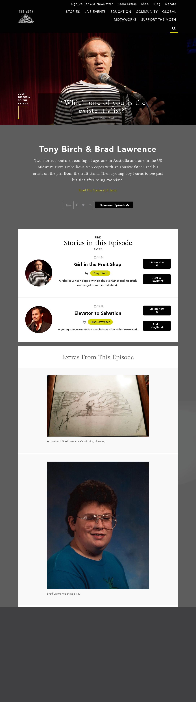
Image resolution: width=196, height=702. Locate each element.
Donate (171, 4)
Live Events (82, 12)
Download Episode (114, 205)
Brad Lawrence (100, 322)
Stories (62, 12)
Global (146, 12)
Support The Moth (161, 20)
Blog (158, 4)
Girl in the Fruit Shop (98, 264)
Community (127, 12)
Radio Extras (129, 4)
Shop (146, 4)
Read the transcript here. (98, 190)
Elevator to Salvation (98, 313)
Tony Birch (100, 273)
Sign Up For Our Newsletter (97, 4)
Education (104, 12)
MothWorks (166, 12)
